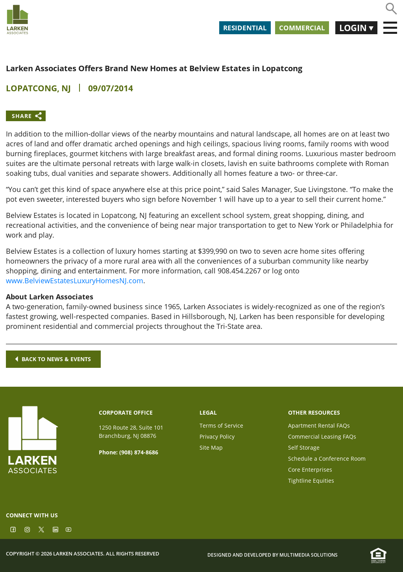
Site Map (211, 448)
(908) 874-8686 (138, 452)
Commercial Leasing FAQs (322, 437)
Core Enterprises (310, 470)
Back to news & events (53, 359)
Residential (245, 27)
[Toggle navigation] (390, 28)
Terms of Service (221, 426)
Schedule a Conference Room (327, 459)
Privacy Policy (217, 437)
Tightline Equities (311, 481)
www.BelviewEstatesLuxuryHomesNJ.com (74, 280)
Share (22, 116)
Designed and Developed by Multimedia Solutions (272, 555)
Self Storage (304, 448)
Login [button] (354, 27)
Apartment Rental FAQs (319, 426)
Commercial (302, 27)
